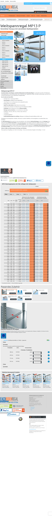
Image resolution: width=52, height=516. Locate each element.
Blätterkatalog (44, 15)
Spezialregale (3, 75)
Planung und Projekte (21, 15)
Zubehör (3, 67)
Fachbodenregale (4, 33)
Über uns (33, 15)
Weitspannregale (23, 19)
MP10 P (3, 43)
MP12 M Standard (5, 50)
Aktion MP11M (5, 62)
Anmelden (7, 1)
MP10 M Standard (5, 40)
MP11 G (3, 47)
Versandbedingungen (32, 429)
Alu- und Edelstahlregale (6, 71)
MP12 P (3, 54)
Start (3, 19)
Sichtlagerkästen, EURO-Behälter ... (7, 73)
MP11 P (3, 49)
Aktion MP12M (5, 64)
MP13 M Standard (5, 55)
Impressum (32, 408)
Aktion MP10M (5, 61)
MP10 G (3, 42)
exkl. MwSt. (5, 344)
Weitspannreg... (6, 383)
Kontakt (38, 15)
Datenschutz (33, 407)
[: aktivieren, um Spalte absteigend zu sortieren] (7, 202)
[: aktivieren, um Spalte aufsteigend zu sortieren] (11, 202)
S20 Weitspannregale (6, 69)
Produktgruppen (12, 15)
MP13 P (47, 19)
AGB (31, 409)
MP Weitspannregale (36, 19)
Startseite (2, 1)
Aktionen (3, 79)
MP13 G (3, 57)
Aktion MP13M (5, 66)
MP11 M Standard (5, 45)
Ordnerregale (3, 35)
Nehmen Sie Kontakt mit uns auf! (33, 63)
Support (28, 15)
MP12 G (3, 52)
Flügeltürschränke (4, 77)
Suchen (42, 186)
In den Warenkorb (37, 353)
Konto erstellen (13, 1)
